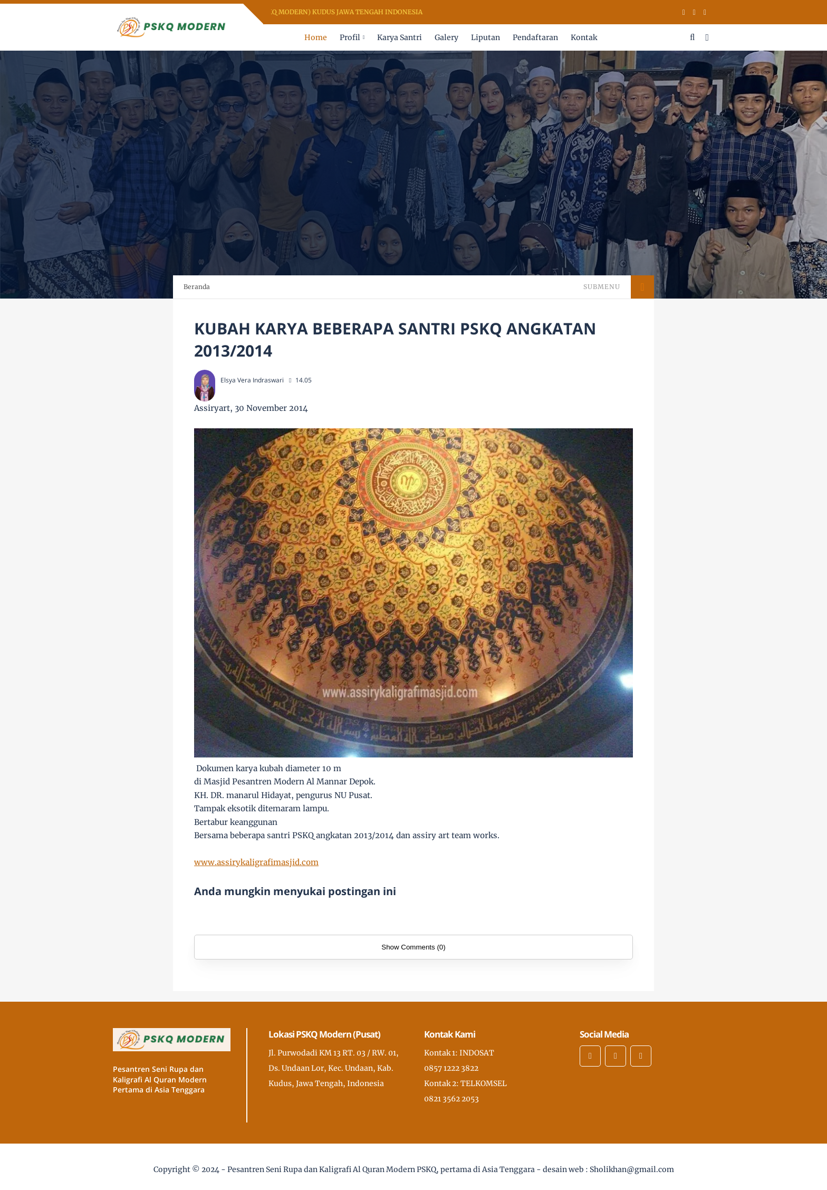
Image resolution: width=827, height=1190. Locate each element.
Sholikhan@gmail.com (632, 1169)
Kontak (584, 37)
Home (315, 37)
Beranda (197, 287)
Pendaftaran (535, 37)
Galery (446, 37)
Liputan (485, 37)
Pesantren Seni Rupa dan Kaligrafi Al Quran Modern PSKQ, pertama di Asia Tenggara (381, 1169)
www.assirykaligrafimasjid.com (256, 862)
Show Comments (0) (413, 947)
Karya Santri (399, 37)
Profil (350, 37)
